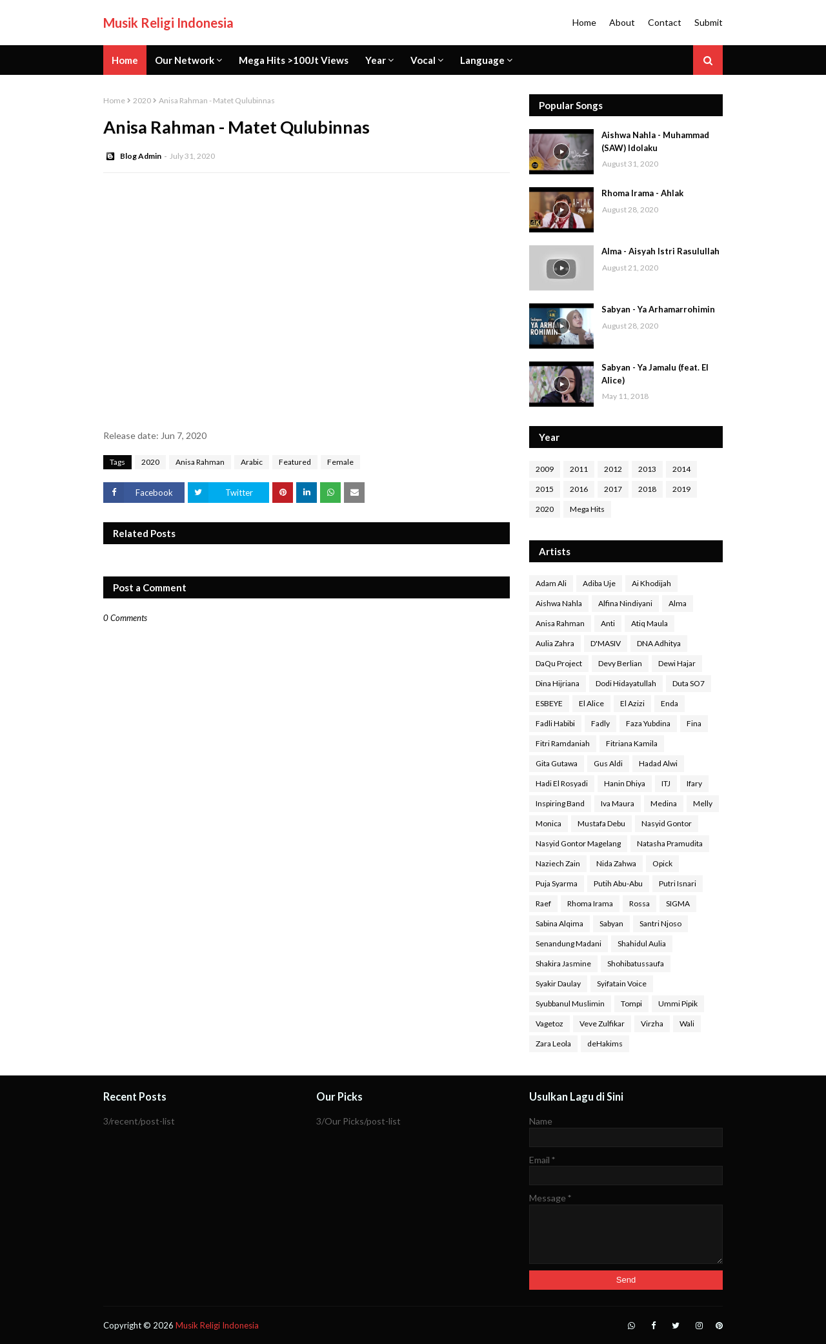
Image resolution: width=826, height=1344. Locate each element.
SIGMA (678, 903)
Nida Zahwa (616, 863)
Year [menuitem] (375, 60)
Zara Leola (553, 1043)
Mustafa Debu (601, 823)
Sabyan (611, 923)
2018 (647, 489)
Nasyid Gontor (666, 823)
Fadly (600, 723)
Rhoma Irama (590, 903)
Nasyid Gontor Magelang (578, 843)
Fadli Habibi (555, 723)
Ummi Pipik (678, 1003)
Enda (669, 703)
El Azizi (632, 703)
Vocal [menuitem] (423, 60)
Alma (678, 603)
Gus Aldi (608, 763)
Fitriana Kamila (632, 743)
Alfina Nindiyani (625, 603)
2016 (579, 489)
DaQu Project (559, 663)
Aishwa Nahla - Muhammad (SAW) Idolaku (655, 141)
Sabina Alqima (559, 923)
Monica (548, 823)
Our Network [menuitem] (184, 60)
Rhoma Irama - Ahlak (642, 193)
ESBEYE (549, 703)
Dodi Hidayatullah (626, 683)
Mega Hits (587, 509)
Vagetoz (549, 1023)
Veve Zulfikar (602, 1023)
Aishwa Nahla (559, 603)
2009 (545, 469)
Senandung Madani (568, 943)
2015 (545, 489)
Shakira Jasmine (563, 963)
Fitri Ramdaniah (563, 743)
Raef (543, 903)
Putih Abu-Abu (618, 883)
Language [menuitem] (482, 60)
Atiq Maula (649, 623)
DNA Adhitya (659, 643)
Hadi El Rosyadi (562, 783)
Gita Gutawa (557, 763)
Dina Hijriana (557, 683)
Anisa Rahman (200, 462)
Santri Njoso (660, 923)
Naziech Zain (558, 863)
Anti (608, 623)
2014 (681, 469)
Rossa (639, 903)
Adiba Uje (599, 583)
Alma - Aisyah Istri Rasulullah (660, 251)
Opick (662, 863)
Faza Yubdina (648, 723)
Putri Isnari (677, 883)
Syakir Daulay (558, 983)
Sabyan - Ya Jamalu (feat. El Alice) (655, 373)
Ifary (694, 783)
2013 (647, 469)
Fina (694, 723)
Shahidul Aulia (642, 943)
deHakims (605, 1043)
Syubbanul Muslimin (570, 1003)
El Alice (591, 703)
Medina (663, 803)
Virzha (652, 1023)
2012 (613, 469)
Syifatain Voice (622, 983)
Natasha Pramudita (670, 843)
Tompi (631, 1003)
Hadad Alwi (658, 763)
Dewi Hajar (677, 663)
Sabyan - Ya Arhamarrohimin (658, 309)
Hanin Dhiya (624, 783)
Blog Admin (140, 156)
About (622, 22)
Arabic (252, 462)
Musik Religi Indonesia (168, 22)
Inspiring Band (560, 803)
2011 (579, 469)
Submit (708, 22)
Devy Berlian (620, 663)
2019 (681, 489)
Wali (687, 1023)
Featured (295, 462)
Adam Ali (551, 583)
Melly (702, 803)
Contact (664, 22)
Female (340, 462)
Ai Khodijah (651, 583)
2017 (613, 489)
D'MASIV (605, 643)
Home (584, 22)
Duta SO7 (688, 683)
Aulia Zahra (555, 643)
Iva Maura (617, 803)
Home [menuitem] (125, 60)
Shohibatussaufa (635, 963)
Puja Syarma (557, 883)
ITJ (665, 783)
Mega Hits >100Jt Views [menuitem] (293, 60)
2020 (142, 100)
